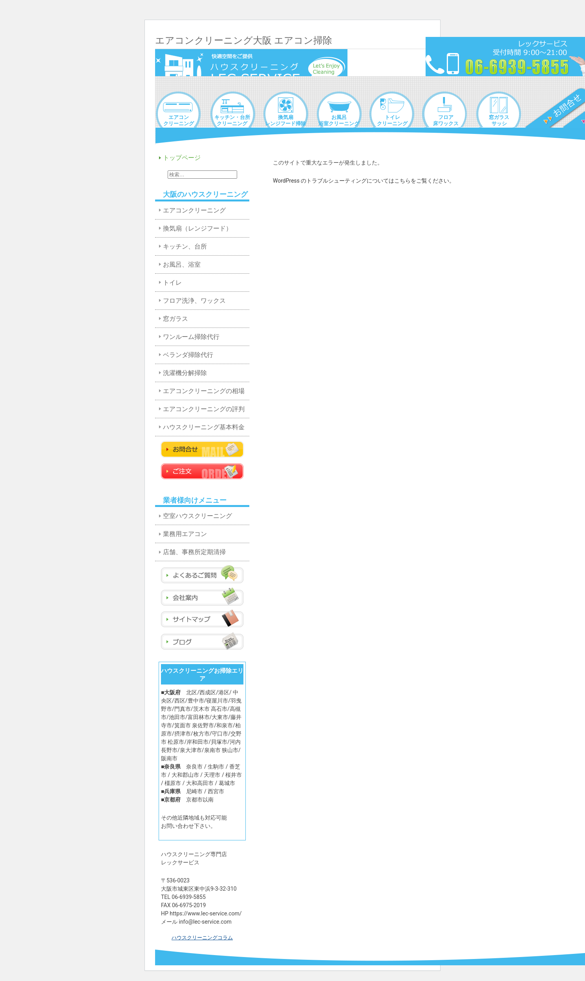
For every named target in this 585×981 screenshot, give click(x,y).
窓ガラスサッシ (499, 120)
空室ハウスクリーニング (197, 516)
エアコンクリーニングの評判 (204, 409)
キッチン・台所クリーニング (232, 120)
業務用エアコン (185, 534)
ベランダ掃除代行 (188, 355)
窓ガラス (175, 318)
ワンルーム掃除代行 (191, 336)
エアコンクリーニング (178, 120)
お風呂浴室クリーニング (338, 120)
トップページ (182, 157)
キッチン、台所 (185, 246)
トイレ (172, 282)
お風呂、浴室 (182, 264)
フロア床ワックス (446, 120)
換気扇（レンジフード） (197, 228)
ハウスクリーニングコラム (202, 938)
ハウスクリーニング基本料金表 (204, 429)
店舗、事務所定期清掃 (194, 552)
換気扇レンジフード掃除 (285, 120)
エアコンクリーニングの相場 (204, 391)
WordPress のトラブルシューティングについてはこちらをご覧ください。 (364, 181)
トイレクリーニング (392, 120)
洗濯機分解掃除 (185, 373)
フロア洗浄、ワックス (194, 300)
